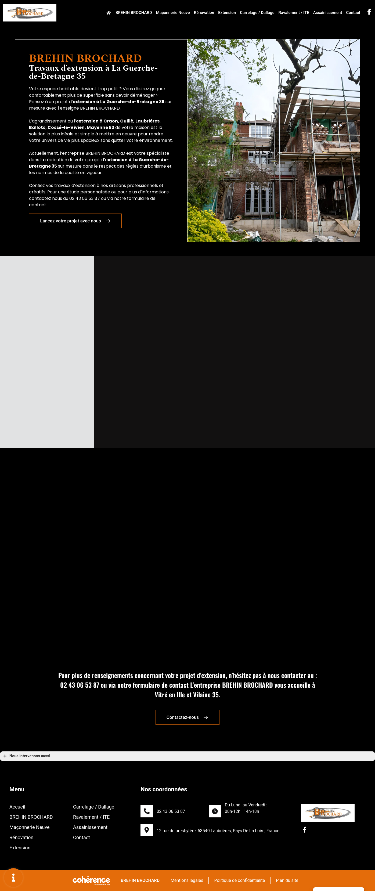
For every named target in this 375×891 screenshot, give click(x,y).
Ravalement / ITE (293, 12)
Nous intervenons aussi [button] (26, 756)
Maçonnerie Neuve (173, 12)
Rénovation (204, 12)
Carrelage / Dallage (257, 12)
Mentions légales (186, 880)
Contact (353, 12)
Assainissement (327, 12)
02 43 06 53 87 (171, 811)
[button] (72, 221)
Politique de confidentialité (239, 880)
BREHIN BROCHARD (133, 12)
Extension (227, 12)
